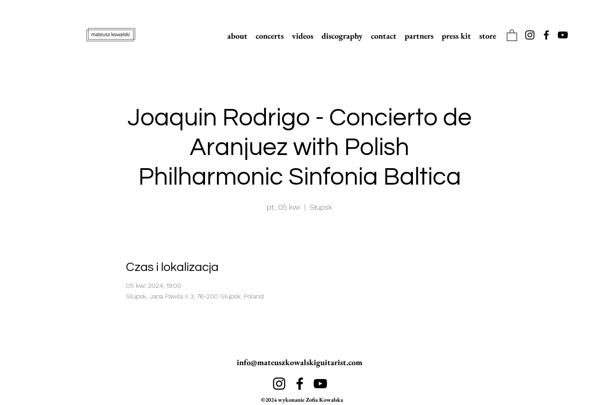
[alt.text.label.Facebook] (546, 35)
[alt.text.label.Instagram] (530, 35)
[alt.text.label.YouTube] (563, 35)
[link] (512, 35)
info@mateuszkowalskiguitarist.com (299, 362)
